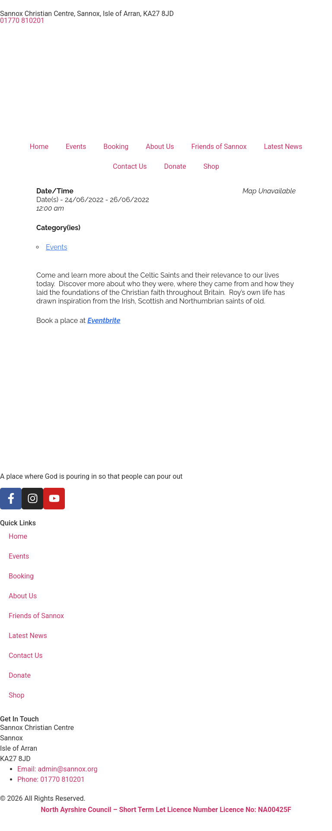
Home (39, 146)
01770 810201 (22, 20)
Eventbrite (103, 320)
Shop (211, 166)
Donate (175, 166)
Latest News (283, 146)
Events (76, 146)
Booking (115, 146)
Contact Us (130, 166)
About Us (160, 146)
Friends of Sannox (219, 146)
